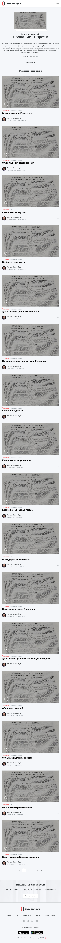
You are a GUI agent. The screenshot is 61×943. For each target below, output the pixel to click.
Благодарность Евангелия (16, 560)
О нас (17, 915)
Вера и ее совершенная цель (17, 808)
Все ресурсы (26, 915)
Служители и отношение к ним (18, 163)
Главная (9, 915)
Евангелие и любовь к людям (17, 510)
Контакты (36, 927)
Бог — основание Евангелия (17, 113)
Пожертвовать (49, 915)
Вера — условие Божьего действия (20, 857)
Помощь (37, 915)
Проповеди (6, 110)
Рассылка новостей (27, 927)
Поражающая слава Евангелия (18, 609)
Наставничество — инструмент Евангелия (24, 361)
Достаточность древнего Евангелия (21, 312)
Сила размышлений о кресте (17, 758)
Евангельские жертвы (14, 213)
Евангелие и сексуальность (16, 460)
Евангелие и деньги (12, 411)
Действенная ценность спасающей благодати (26, 659)
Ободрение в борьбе (13, 708)
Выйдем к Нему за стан (14, 262)
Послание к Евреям (16, 110)
